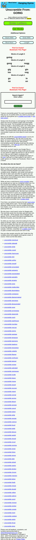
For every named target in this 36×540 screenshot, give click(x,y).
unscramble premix (10, 331)
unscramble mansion (10, 475)
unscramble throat (9, 523)
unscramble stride (9, 247)
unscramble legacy (10, 378)
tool (4, 157)
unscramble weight (10, 435)
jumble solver (25, 199)
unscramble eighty (10, 519)
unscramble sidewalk (10, 243)
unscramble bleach (10, 401)
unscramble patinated (11, 368)
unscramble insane (10, 381)
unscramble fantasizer (11, 337)
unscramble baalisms (10, 344)
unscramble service (10, 398)
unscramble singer (10, 449)
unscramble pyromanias (11, 311)
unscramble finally (9, 482)
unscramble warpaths (10, 277)
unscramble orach (9, 317)
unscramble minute (10, 486)
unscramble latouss (10, 432)
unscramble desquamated (12, 304)
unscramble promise (10, 445)
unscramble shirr (9, 257)
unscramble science (10, 422)
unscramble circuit (9, 442)
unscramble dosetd (10, 489)
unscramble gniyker (10, 506)
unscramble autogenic (11, 270)
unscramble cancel (10, 408)
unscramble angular (10, 418)
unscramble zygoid (10, 250)
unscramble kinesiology (11, 348)
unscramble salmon (10, 496)
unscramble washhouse (11, 321)
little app (17, 144)
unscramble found (9, 425)
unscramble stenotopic (11, 300)
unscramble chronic (10, 472)
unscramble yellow (10, 492)
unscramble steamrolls (11, 314)
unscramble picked (10, 462)
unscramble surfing (10, 260)
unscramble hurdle (10, 374)
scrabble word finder (24, 116)
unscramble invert (9, 513)
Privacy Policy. (20, 539)
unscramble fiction (9, 452)
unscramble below (9, 479)
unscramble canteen (10, 516)
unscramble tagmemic (11, 341)
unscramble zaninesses (11, 371)
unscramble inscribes (10, 324)
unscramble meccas (10, 327)
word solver (31, 202)
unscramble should (10, 438)
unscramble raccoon (10, 388)
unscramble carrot (9, 499)
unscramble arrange (10, 405)
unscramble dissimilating (11, 290)
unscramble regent (10, 391)
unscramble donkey (10, 469)
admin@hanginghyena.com (9, 533)
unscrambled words (20, 137)
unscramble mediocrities (11, 287)
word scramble (24, 181)
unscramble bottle (9, 428)
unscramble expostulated (12, 273)
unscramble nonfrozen (11, 358)
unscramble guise (9, 284)
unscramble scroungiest (11, 267)
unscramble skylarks (10, 280)
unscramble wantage (10, 334)
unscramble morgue (10, 502)
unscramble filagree (10, 354)
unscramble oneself (10, 263)
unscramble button (10, 412)
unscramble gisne (9, 526)
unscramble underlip (10, 351)
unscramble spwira (10, 465)
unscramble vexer (9, 307)
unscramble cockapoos (11, 294)
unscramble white (9, 415)
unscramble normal (10, 395)
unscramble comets (10, 509)
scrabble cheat (26, 229)
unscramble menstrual (11, 240)
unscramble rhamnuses (11, 253)
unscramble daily (9, 459)
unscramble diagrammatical (12, 297)
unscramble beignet (10, 361)
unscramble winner (10, 455)
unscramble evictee (10, 364)
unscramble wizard (10, 385)
